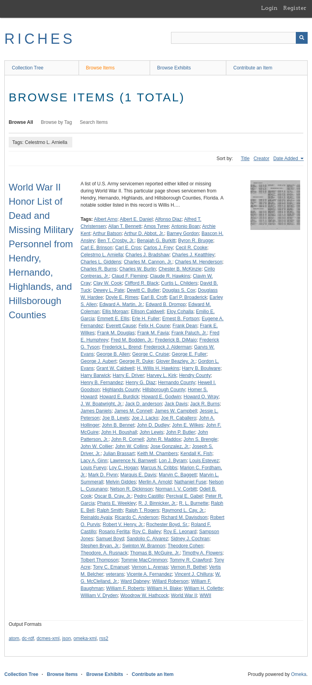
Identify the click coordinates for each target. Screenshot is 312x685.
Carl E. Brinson (97, 247)
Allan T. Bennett (124, 226)
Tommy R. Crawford (190, 560)
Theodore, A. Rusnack (104, 553)
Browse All (21, 122)
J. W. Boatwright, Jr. (101, 404)
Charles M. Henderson (198, 262)
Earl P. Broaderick (188, 297)
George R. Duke (136, 361)
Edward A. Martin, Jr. (121, 304)
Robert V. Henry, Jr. (123, 524)
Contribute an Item (253, 68)
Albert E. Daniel (136, 219)
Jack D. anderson (143, 404)
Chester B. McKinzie (179, 269)
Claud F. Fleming (129, 276)
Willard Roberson (170, 581)
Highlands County (121, 389)
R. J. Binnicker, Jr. (158, 503)
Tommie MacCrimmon (144, 560)
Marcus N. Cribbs (159, 467)
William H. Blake (164, 588)
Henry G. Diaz (140, 382)
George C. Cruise (150, 354)
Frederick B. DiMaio (176, 340)
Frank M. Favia (153, 333)
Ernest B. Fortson (180, 318)
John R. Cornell (127, 439)
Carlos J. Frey (158, 247)
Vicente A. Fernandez (149, 574)
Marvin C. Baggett (178, 475)
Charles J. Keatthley (193, 255)
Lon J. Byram (173, 460)
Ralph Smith (109, 510)
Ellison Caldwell (147, 311)
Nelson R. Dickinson (131, 489)
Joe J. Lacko (145, 418)
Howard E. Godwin (161, 396)
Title (245, 158)
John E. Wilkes (187, 425)
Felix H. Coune (154, 326)
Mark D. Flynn (103, 475)
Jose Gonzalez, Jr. (170, 446)
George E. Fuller (189, 354)
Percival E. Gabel (184, 496)
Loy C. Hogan (123, 467)
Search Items (94, 122)
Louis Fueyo (93, 467)
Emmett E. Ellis (113, 318)
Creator (261, 158)
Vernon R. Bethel (189, 567)
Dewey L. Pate (108, 290)
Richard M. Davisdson (184, 517)
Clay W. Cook (107, 283)
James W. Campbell (176, 411)
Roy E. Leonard (180, 531)
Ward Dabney (134, 581)
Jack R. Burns (205, 404)
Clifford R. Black (141, 283)
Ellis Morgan (115, 311)
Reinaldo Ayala (96, 517)
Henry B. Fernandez (102, 382)
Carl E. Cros (128, 247)
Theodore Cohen (185, 546)
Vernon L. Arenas (150, 567)
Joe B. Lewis (115, 418)
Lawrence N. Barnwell (133, 460)
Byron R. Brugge (195, 240)
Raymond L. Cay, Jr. (183, 510)
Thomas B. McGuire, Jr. (155, 553)
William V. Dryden (99, 595)
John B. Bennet (118, 425)
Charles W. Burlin (137, 269)
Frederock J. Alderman (168, 347)
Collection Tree (27, 68)
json (66, 638)
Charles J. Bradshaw (147, 255)
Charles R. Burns (99, 269)
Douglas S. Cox (178, 290)
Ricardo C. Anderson (137, 517)
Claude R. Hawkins (170, 276)
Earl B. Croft (154, 297)
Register (294, 8)
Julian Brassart (118, 453)
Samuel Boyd (110, 538)
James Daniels (96, 411)
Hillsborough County (164, 389)
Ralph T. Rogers (142, 510)
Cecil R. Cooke (191, 247)
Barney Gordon (183, 233)
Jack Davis (176, 404)
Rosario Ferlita (114, 531)
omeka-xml (85, 638)
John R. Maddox (164, 439)
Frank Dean (185, 326)
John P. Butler (180, 432)
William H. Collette (203, 588)
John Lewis (151, 432)
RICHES (39, 39)
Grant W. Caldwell (115, 368)
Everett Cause (121, 326)
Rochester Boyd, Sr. (167, 524)
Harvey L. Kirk (161, 375)
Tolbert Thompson (99, 560)
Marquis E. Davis (138, 475)
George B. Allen (113, 354)
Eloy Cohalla (180, 311)
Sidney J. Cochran (190, 538)
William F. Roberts (125, 588)
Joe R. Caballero (178, 418)
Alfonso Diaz (168, 219)
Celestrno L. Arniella (102, 255)
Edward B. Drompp (166, 304)
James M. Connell (133, 411)
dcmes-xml (48, 638)
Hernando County (176, 382)
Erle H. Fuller (146, 318)
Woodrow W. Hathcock (144, 595)
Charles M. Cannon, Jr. (148, 262)
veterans (115, 574)
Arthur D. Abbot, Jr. (144, 233)
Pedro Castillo (149, 496)
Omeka (298, 674)
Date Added (286, 158)
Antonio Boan (185, 226)
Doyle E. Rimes (121, 297)
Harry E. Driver (128, 375)
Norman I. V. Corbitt (176, 489)
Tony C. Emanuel (111, 567)
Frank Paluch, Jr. (189, 333)
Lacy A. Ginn (94, 460)
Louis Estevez (204, 460)
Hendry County (195, 375)
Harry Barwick (95, 375)
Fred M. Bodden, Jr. (131, 340)
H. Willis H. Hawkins (158, 368)
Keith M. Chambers (157, 453)
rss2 (103, 638)
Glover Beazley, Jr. (175, 361)
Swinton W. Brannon (143, 546)
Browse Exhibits (174, 68)
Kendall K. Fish (196, 453)
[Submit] (302, 38)
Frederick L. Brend (121, 347)
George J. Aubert (99, 361)
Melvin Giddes (121, 482)
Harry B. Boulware (201, 368)
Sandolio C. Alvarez (147, 538)
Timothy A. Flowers (202, 553)
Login (269, 8)
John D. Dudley (153, 425)
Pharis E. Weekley (116, 503)
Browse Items (100, 68)
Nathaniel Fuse (190, 482)
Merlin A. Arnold (155, 482)
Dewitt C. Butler (143, 290)
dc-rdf (28, 638)
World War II (184, 595)
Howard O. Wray (201, 396)
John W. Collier (97, 446)
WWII (205, 595)
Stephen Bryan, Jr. (100, 546)
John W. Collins (131, 446)
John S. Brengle (200, 439)
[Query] (239, 38)
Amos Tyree (156, 226)
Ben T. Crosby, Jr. (116, 240)
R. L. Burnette (193, 503)
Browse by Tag (56, 122)
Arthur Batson (107, 233)
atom (14, 638)
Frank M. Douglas (116, 333)
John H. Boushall (119, 432)
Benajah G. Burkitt (156, 240)
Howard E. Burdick (119, 396)
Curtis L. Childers (179, 283)
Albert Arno (105, 219)
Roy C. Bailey (146, 531)
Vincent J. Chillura (194, 574)
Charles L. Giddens (101, 262)
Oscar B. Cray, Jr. (113, 496)
